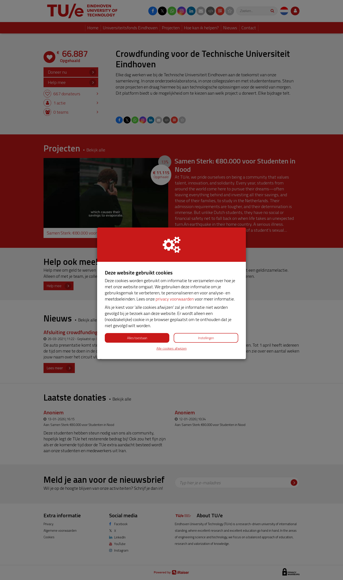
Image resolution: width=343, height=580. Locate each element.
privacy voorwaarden (175, 298)
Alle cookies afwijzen (171, 348)
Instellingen (206, 337)
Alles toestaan (137, 337)
